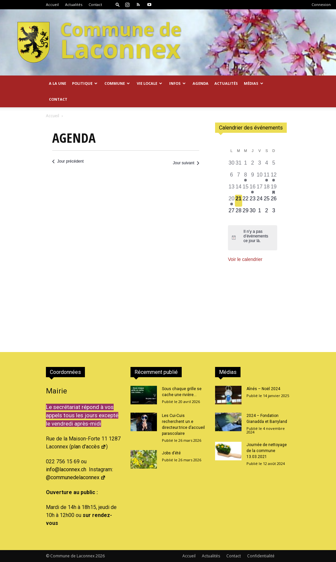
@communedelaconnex (76, 477)
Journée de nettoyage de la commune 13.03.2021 (266, 450)
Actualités (73, 4)
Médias (253, 83)
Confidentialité (261, 556)
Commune (117, 83)
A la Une (57, 83)
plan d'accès (88, 446)
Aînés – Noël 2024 (263, 388)
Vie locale (149, 83)
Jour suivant (186, 163)
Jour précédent (68, 161)
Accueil (52, 4)
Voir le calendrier (245, 259)
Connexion (321, 4)
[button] (118, 4)
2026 (100, 556)
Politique (84, 83)
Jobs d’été (171, 453)
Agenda (200, 83)
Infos (177, 83)
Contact (95, 4)
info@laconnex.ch (66, 469)
